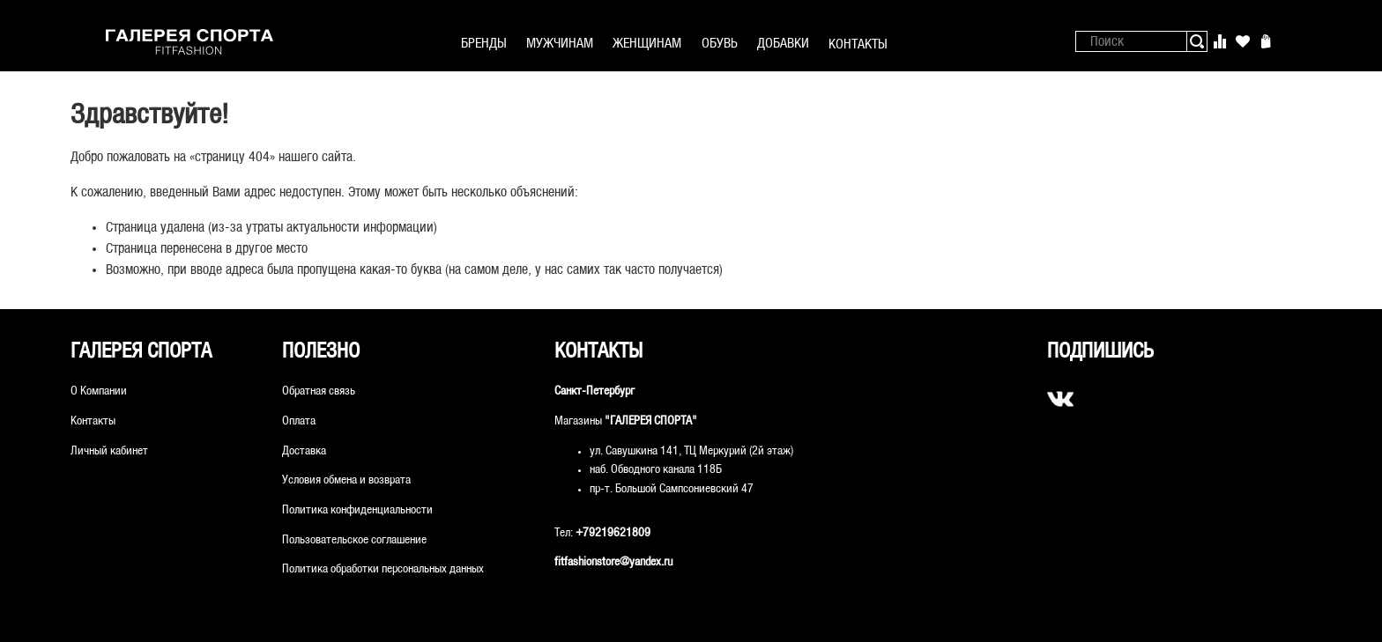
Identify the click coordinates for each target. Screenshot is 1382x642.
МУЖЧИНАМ (559, 43)
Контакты (93, 421)
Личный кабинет (109, 451)
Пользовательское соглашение (354, 540)
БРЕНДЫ (484, 43)
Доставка (304, 451)
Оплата (299, 421)
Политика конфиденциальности (357, 510)
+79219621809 (613, 533)
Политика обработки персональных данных (383, 569)
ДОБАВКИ (783, 43)
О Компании (99, 391)
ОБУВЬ (720, 43)
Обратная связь (318, 391)
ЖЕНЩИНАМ (647, 43)
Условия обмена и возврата (346, 480)
